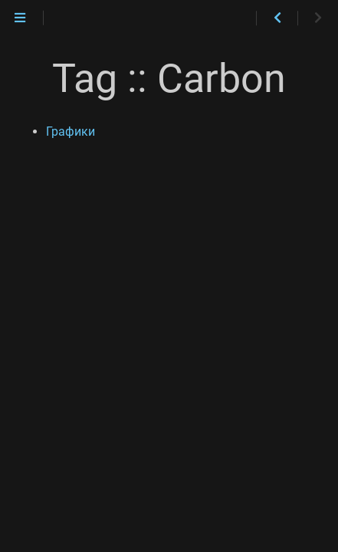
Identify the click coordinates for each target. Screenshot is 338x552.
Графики (70, 131)
